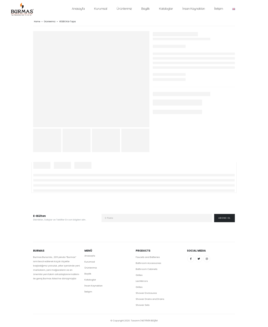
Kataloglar (166, 8)
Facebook (190, 258)
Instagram (206, 258)
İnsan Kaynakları (193, 8)
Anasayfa (78, 8)
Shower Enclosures (146, 293)
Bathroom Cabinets (146, 269)
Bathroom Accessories (148, 263)
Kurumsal (100, 8)
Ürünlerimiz (124, 8)
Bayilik (145, 8)
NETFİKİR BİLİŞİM (149, 320)
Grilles (139, 275)
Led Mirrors (142, 281)
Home (37, 21)
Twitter (198, 258)
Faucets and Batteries (148, 257)
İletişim (218, 8)
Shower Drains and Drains (150, 299)
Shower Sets (143, 305)
